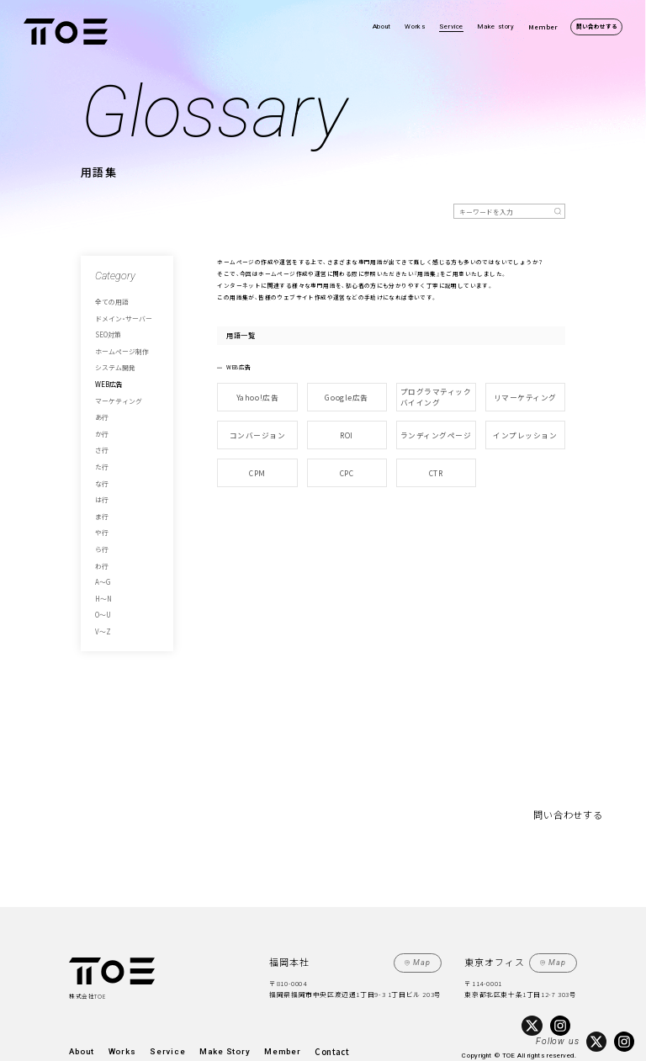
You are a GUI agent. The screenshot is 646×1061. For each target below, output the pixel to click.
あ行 (101, 403)
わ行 (101, 536)
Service (451, 26)
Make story (496, 26)
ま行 (101, 491)
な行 (101, 462)
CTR (435, 460)
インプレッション (524, 427)
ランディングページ (436, 427)
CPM (257, 460)
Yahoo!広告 (257, 395)
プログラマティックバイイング (436, 395)
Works (415, 26)
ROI (346, 427)
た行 (101, 447)
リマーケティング (524, 395)
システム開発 (112, 359)
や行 (101, 506)
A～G (101, 550)
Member (543, 26)
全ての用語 (109, 300)
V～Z (102, 595)
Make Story (193, 1009)
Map (425, 924)
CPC (346, 460)
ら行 (101, 521)
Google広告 (347, 395)
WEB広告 (106, 373)
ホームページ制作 (118, 344)
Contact (280, 1009)
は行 (101, 477)
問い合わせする (596, 26)
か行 (101, 418)
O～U (102, 580)
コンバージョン (257, 427)
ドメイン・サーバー (120, 314)
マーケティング (115, 389)
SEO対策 (106, 330)
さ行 (101, 432)
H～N (101, 565)
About (382, 26)
